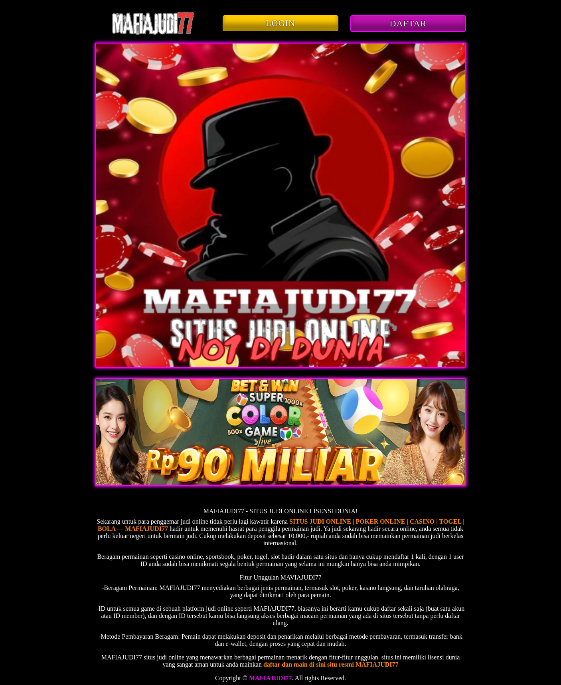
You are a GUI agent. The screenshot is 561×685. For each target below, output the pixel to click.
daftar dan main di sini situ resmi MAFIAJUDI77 (331, 664)
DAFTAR (408, 23)
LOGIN (280, 23)
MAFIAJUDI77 (270, 678)
